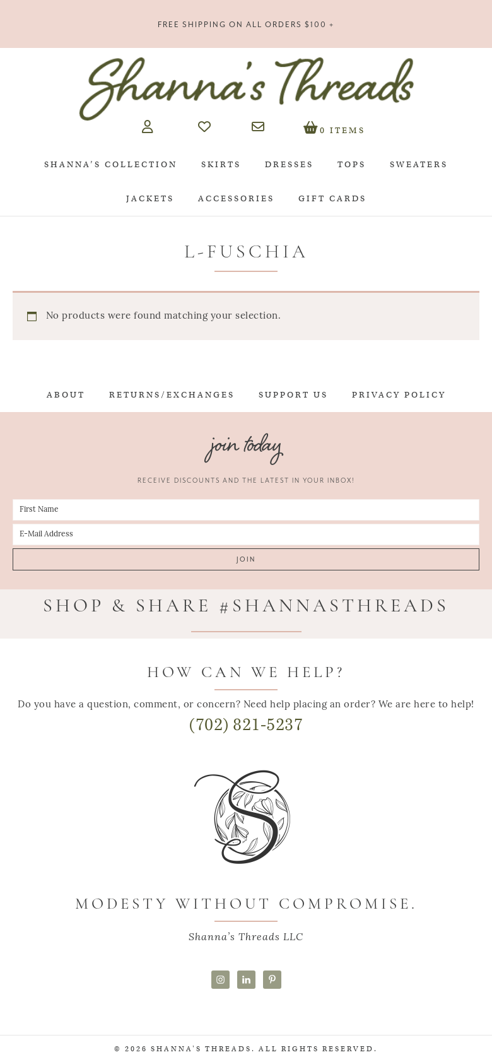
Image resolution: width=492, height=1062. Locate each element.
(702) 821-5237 (246, 724)
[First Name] (246, 510)
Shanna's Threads (246, 89)
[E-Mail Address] (246, 534)
